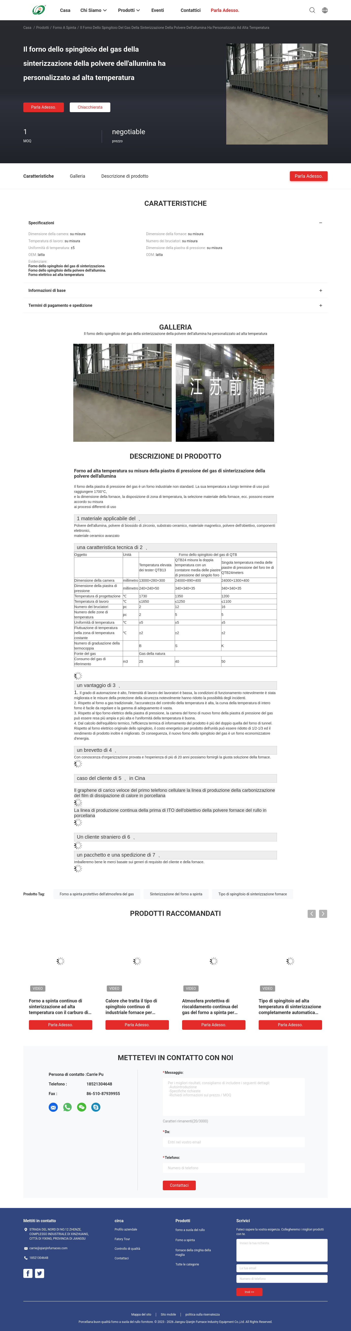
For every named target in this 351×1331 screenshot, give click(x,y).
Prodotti (42, 28)
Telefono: (172, 1158)
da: (167, 1132)
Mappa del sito (141, 1314)
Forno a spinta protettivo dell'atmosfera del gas (97, 894)
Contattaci (179, 1185)
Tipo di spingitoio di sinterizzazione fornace (252, 894)
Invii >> (249, 1292)
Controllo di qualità (127, 1249)
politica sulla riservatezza (202, 1314)
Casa (27, 28)
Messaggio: (174, 1073)
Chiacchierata (90, 107)
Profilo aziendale (126, 1229)
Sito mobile (168, 1314)
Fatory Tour (122, 1239)
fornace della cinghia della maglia (193, 1252)
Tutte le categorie (187, 1264)
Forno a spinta (64, 28)
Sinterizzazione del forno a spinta (176, 894)
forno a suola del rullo (190, 1230)
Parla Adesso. (43, 107)
